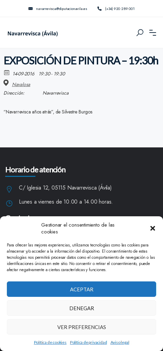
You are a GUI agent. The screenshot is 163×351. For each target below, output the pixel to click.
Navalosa (21, 84)
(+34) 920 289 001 (116, 8)
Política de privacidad (88, 342)
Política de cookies (50, 342)
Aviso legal (119, 342)
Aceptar (81, 289)
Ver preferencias (81, 327)
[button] (152, 228)
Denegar (81, 308)
